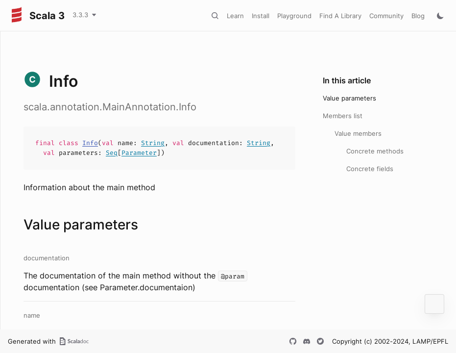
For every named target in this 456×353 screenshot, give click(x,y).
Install (260, 16)
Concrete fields (369, 169)
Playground (294, 16)
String (153, 143)
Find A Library (340, 16)
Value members (358, 133)
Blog (418, 16)
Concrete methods (375, 151)
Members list (342, 116)
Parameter (139, 153)
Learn (235, 16)
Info (90, 143)
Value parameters (349, 98)
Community (386, 16)
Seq (112, 153)
